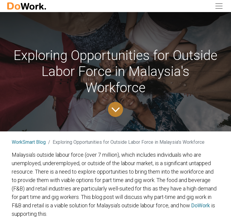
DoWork (200, 205)
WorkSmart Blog (29, 142)
